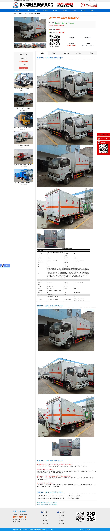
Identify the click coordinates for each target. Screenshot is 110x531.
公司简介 (45, 515)
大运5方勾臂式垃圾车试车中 (74, 498)
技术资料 (55, 10)
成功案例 (91, 53)
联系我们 (89, 0)
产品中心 (64, 10)
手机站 (94, 0)
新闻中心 (45, 10)
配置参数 (66, 53)
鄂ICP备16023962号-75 (22, 529)
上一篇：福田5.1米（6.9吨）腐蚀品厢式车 (47, 502)
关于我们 (27, 10)
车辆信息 (41, 53)
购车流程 (83, 10)
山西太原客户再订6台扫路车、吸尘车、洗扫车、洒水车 (50, 495)
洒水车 (36, 10)
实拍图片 (54, 53)
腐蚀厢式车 (37, 13)
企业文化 (45, 517)
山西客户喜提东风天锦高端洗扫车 (75, 495)
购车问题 (78, 53)
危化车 (31, 13)
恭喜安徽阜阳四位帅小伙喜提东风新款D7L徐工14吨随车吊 (51, 498)
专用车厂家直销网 (19, 511)
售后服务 (73, 10)
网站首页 (17, 10)
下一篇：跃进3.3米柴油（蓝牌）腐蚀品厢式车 (47, 504)
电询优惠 (23, 68)
